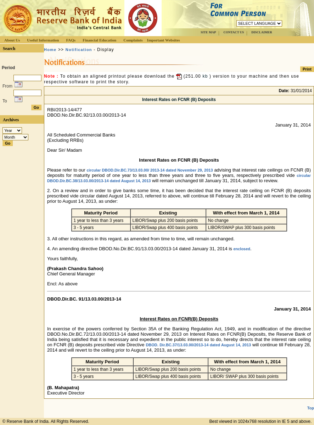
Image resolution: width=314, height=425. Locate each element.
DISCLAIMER (261, 32)
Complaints (132, 40)
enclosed (241, 249)
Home (50, 49)
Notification (79, 49)
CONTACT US (233, 32)
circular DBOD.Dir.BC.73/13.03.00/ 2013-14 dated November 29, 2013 (150, 170)
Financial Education (99, 40)
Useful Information (43, 40)
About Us (12, 40)
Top (310, 408)
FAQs (70, 40)
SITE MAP (208, 32)
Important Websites (163, 40)
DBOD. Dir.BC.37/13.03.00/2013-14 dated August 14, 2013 (198, 345)
